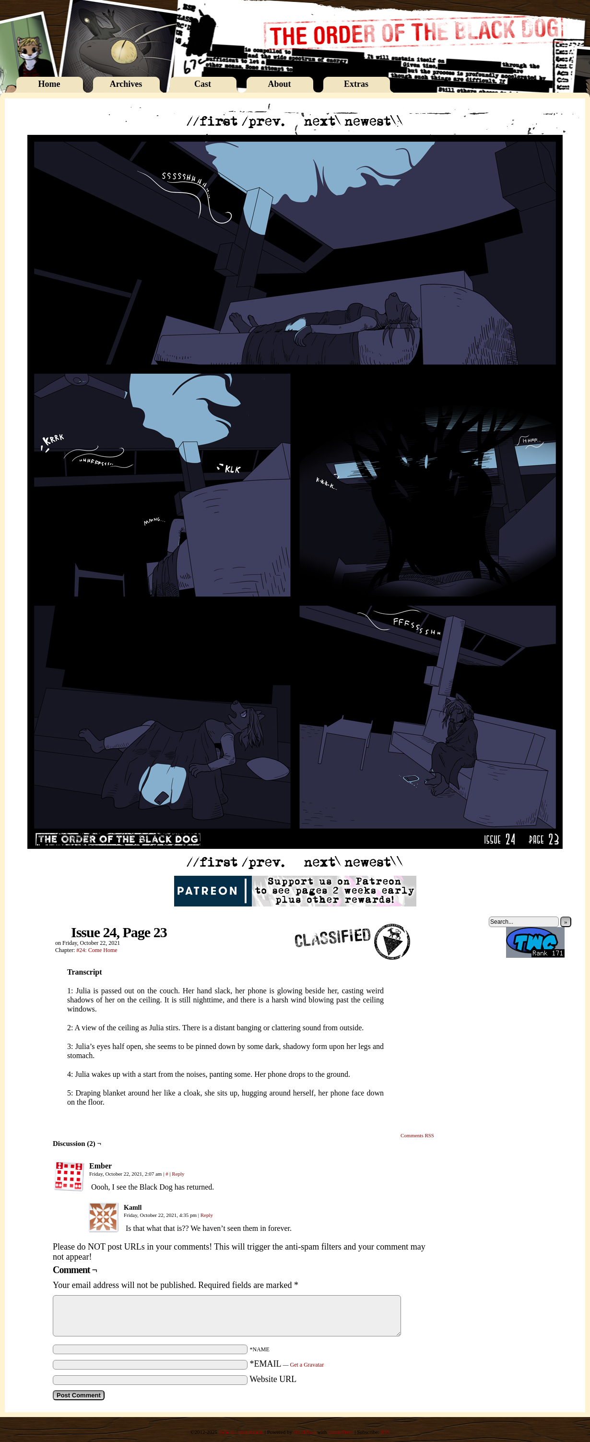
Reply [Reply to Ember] (178, 1174)
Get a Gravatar (307, 1364)
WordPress (304, 1432)
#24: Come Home (96, 950)
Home (49, 84)
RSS (385, 1432)
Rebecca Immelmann (241, 1432)
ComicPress (341, 1432)
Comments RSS (417, 1135)
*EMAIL (287, 1364)
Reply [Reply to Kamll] (207, 1215)
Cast (202, 84)
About (279, 84)
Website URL (272, 1379)
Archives (126, 84)
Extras (356, 84)
